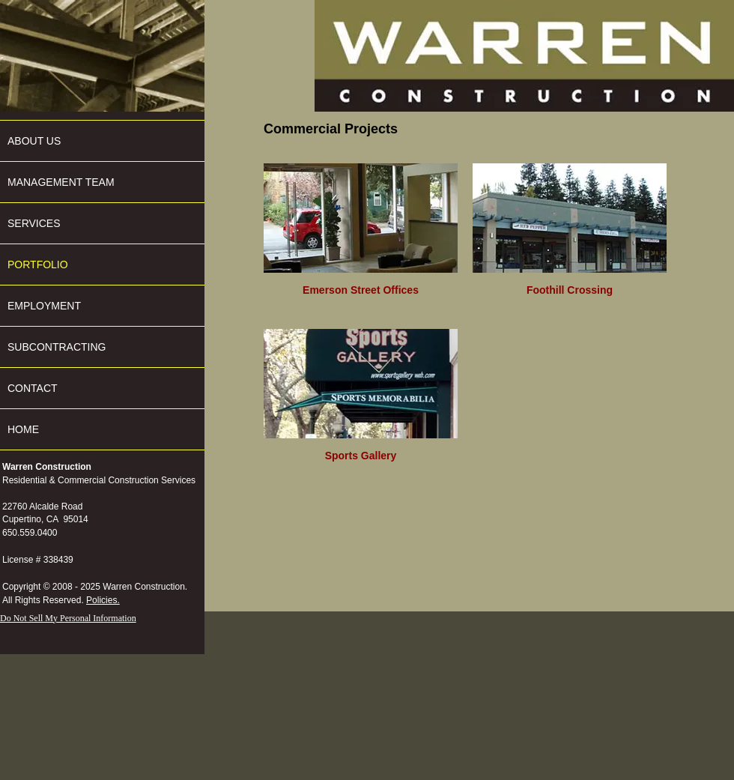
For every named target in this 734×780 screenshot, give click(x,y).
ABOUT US (34, 141)
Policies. (103, 600)
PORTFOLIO (37, 264)
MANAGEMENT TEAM (61, 182)
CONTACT (32, 388)
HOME (23, 429)
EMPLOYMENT (44, 306)
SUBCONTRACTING (56, 347)
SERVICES (34, 223)
